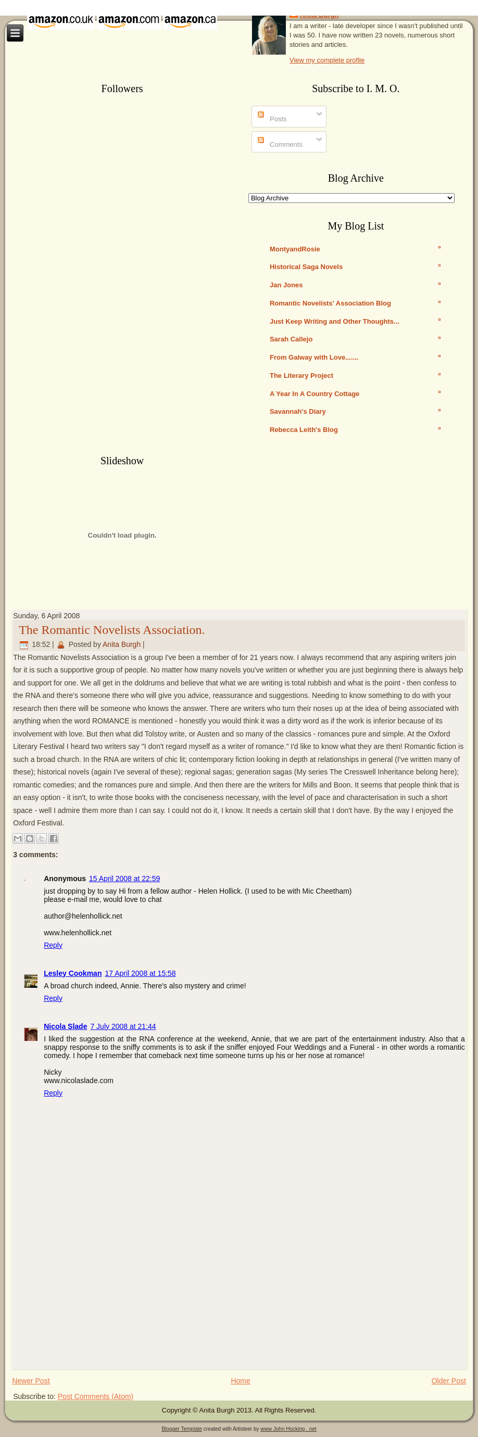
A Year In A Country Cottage (314, 394)
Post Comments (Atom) (95, 1396)
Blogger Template (181, 1429)
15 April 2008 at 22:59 (124, 878)
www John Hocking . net (288, 1429)
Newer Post (30, 1381)
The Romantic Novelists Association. (112, 630)
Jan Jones (286, 285)
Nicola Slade (65, 1026)
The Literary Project (301, 375)
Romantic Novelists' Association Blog (330, 303)
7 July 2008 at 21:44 (123, 1026)
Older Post (449, 1381)
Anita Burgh (122, 644)
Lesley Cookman (73, 973)
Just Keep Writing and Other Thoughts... (334, 321)
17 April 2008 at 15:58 (140, 973)
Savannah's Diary (298, 411)
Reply (53, 945)
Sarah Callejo (291, 339)
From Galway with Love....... (314, 357)
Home (240, 1381)
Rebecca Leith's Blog (304, 430)
